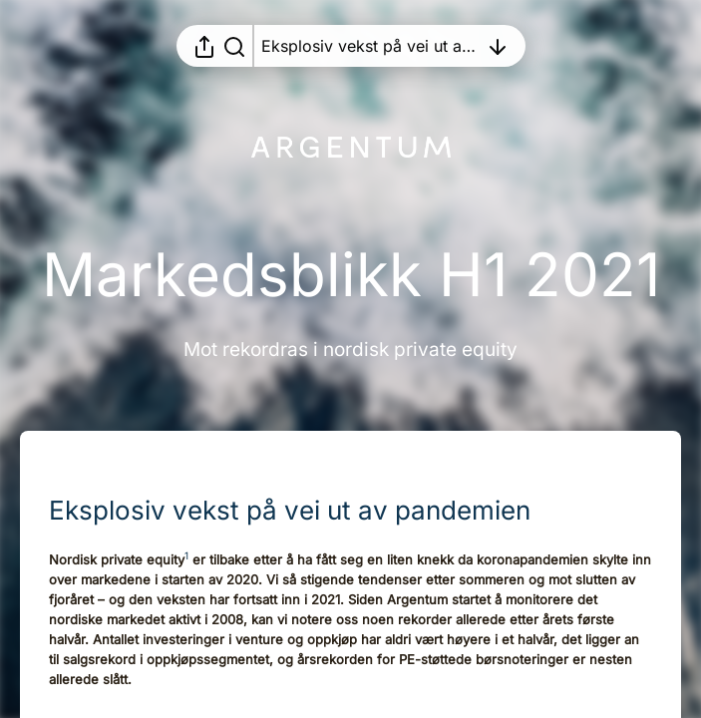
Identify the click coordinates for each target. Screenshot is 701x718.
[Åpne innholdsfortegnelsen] (370, 46)
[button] (305, 510)
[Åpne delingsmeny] (204, 46)
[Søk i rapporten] (234, 46)
